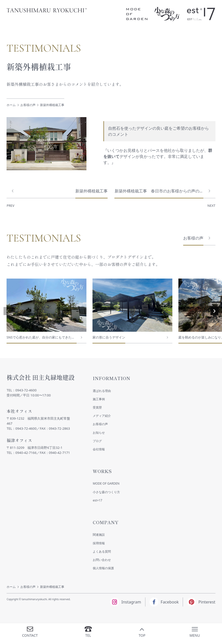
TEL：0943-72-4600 (22, 390)
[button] (8, 311)
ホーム (11, 105)
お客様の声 (28, 105)
